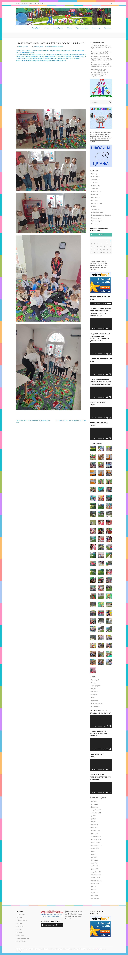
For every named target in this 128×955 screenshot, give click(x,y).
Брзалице (94, 174)
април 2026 (94, 804)
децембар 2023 (96, 872)
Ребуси (93, 206)
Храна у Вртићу (58, 28)
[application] (101, 303)
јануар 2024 (95, 869)
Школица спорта (96, 221)
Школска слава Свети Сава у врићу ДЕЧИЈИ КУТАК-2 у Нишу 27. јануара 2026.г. (101, 64)
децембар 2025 (96, 810)
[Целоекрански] (110, 328)
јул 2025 (93, 816)
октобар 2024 (95, 842)
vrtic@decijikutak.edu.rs (24, 3)
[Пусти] (92, 303)
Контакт (93, 697)
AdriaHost (93, 269)
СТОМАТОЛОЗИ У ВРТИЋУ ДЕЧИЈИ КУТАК (71, 420)
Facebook (94, 691)
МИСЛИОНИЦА (96, 191)
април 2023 (94, 892)
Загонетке (94, 182)
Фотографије (59, 46)
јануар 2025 (95, 833)
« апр (91, 234)
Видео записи (50, 46)
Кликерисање (95, 185)
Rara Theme (96, 949)
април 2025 (94, 824)
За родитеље (95, 179)
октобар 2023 (95, 877)
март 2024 (94, 863)
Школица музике (96, 218)
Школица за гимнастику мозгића (101, 215)
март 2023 (94, 895)
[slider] (98, 303)
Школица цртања (96, 224)
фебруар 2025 (95, 830)
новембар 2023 (96, 875)
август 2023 (95, 883)
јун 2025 (93, 819)
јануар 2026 (95, 807)
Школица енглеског (97, 212)
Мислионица (96, 28)
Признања (107, 28)
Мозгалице (94, 194)
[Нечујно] (105, 303)
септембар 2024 (96, 845)
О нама (46, 28)
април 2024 (94, 860)
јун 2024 (93, 854)
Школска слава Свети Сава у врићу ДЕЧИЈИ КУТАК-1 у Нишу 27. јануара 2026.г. (101, 58)
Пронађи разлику (96, 203)
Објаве (69, 28)
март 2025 (94, 827)
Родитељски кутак (82, 28)
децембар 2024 (96, 836)
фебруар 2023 (95, 898)
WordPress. (19, 951)
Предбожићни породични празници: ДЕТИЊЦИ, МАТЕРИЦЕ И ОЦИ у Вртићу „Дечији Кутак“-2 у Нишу (100, 71)
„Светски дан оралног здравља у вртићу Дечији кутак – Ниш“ (101, 46)
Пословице (94, 200)
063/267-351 (40, 3)
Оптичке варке (95, 197)
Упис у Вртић (36, 28)
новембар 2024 (96, 839)
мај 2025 (94, 821)
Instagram (94, 694)
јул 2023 (93, 886)
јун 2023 (93, 889)
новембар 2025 (96, 813)
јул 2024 (93, 851)
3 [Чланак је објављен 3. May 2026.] (110, 241)
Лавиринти (94, 188)
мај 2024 (94, 857)
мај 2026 (94, 801)
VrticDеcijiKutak (23, 46)
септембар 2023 (96, 880)
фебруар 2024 (95, 866)
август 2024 (95, 848)
